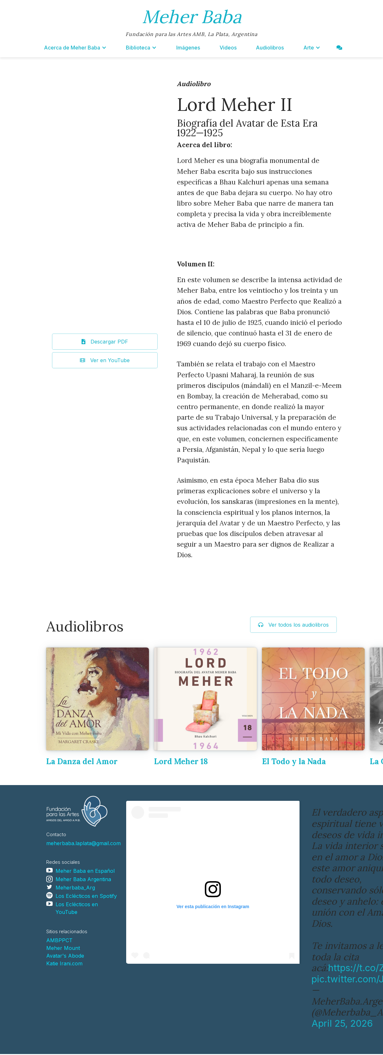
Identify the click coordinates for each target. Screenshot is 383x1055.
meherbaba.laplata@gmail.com (83, 843)
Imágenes (188, 47)
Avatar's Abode (65, 955)
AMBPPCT (59, 940)
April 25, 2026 (342, 1023)
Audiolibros (270, 47)
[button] (75, 47)
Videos (228, 47)
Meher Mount (63, 948)
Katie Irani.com (64, 963)
